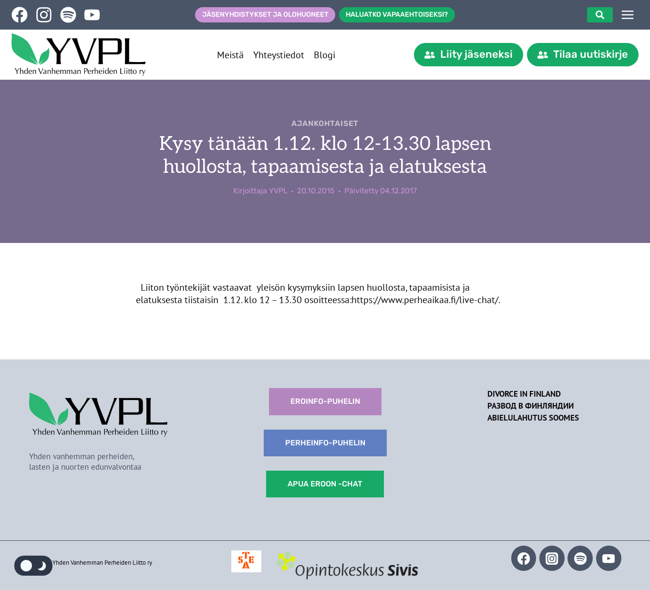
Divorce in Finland (524, 394)
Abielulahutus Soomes (533, 417)
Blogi (324, 55)
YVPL (278, 190)
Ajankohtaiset (325, 123)
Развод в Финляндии (530, 405)
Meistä (230, 55)
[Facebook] (524, 558)
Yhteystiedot (278, 55)
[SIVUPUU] (628, 15)
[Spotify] (580, 558)
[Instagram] (552, 558)
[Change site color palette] (33, 566)
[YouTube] (608, 558)
